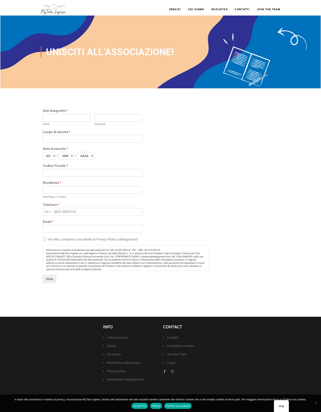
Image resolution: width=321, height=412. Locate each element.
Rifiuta (156, 406)
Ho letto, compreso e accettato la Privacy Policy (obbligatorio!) (93, 239)
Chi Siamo (196, 9)
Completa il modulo (180, 346)
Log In (171, 363)
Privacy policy (116, 371)
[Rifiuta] (316, 403)
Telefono (51, 205)
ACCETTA (139, 406)
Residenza (52, 183)
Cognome (100, 124)
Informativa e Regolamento (125, 379)
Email (48, 222)
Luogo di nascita (56, 132)
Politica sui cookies (178, 406)
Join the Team (268, 9)
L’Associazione (117, 337)
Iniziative (219, 9)
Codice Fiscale (55, 166)
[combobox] (47, 212)
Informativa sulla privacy (123, 363)
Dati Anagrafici (55, 111)
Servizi (175, 9)
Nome (46, 124)
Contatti (242, 9)
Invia (49, 279)
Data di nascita (55, 149)
